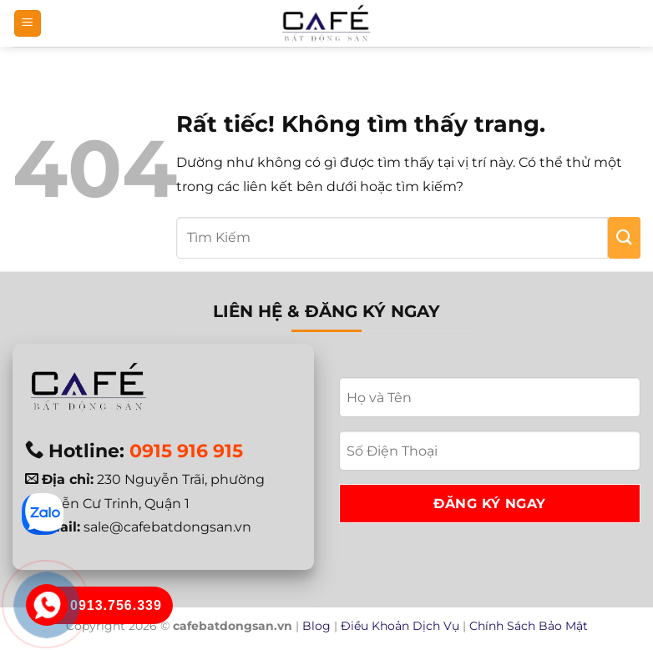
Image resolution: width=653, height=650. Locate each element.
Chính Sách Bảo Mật (528, 625)
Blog (316, 625)
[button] (27, 24)
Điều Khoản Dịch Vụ (400, 625)
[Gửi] (624, 238)
